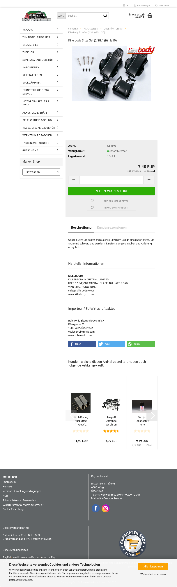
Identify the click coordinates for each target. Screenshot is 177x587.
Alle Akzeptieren (153, 566)
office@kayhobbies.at (109, 498)
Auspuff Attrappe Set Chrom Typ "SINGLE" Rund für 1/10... (111, 421)
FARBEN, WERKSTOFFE (35, 142)
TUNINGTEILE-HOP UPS (36, 37)
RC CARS (27, 29)
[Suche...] (61, 15)
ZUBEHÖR (28, 52)
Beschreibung (81, 227)
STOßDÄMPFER (31, 82)
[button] (125, 5)
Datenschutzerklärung (20, 580)
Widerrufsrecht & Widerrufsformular (23, 504)
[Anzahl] (111, 180)
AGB (5, 495)
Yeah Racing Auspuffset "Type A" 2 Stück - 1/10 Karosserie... (81, 421)
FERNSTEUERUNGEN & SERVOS (35, 92)
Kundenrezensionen (112, 227)
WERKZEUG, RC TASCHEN (37, 135)
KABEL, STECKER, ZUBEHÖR (38, 127)
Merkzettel (162, 5)
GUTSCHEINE (30, 150)
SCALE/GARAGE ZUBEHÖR (38, 59)
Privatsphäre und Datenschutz (20, 500)
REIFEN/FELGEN (32, 75)
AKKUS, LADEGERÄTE (34, 112)
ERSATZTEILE (30, 44)
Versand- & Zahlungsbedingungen (22, 491)
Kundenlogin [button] (142, 5)
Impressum (9, 481)
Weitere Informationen (153, 574)
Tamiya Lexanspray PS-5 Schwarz (142, 421)
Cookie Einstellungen (14, 509)
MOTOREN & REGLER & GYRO (35, 103)
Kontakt (7, 486)
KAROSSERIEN (30, 67)
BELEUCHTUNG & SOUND (37, 120)
